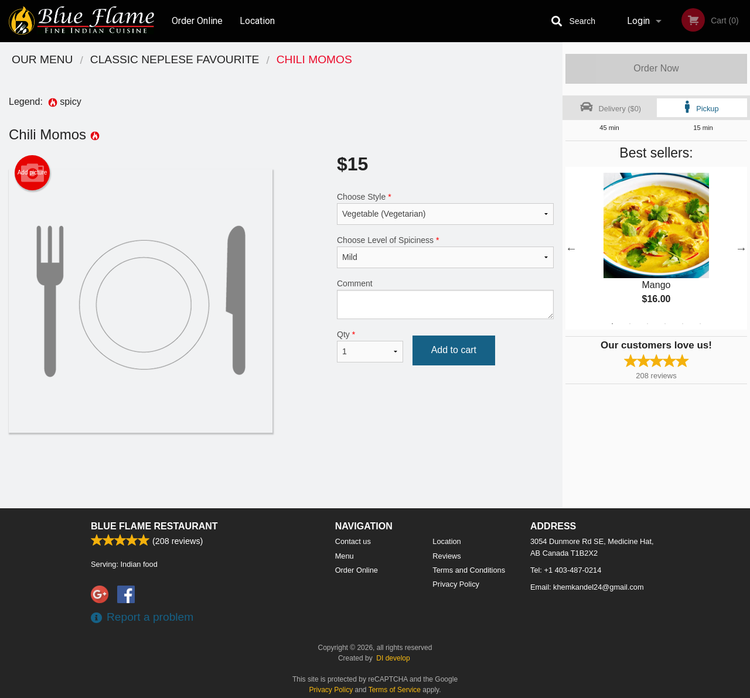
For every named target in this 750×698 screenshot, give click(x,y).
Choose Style (445, 208)
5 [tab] (682, 324)
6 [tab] (700, 324)
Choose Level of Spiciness (445, 251)
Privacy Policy (455, 584)
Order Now (656, 68)
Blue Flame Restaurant (154, 526)
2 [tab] (630, 324)
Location (257, 20)
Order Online (197, 20)
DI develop (393, 658)
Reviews (446, 556)
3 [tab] (647, 324)
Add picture (32, 172)
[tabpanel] (656, 248)
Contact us (353, 541)
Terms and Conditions (468, 570)
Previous (571, 248)
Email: (587, 587)
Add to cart (453, 350)
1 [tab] (612, 324)
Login (638, 20)
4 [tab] (665, 324)
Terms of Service (395, 690)
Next (741, 248)
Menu (344, 556)
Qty (370, 346)
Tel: (565, 570)
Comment (445, 299)
